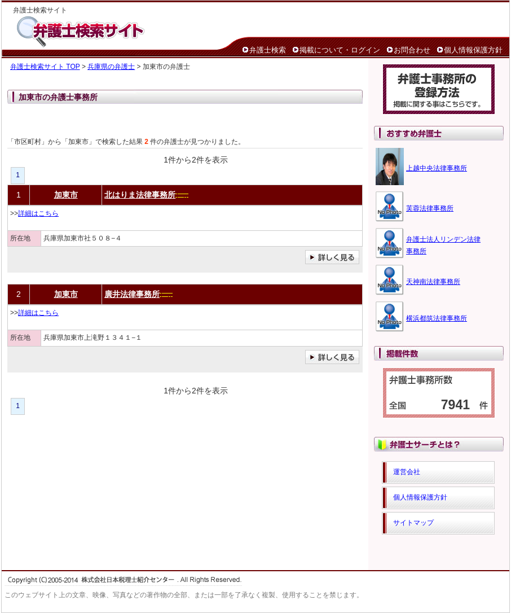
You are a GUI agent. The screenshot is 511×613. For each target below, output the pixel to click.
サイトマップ (413, 523)
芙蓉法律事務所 (429, 208)
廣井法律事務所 (132, 294)
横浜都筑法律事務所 (436, 318)
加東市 (66, 194)
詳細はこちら (38, 213)
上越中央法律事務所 (436, 168)
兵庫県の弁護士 (111, 67)
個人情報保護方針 (473, 50)
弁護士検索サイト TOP (45, 67)
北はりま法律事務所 (139, 194)
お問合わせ (412, 50)
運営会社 (406, 472)
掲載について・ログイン (339, 50)
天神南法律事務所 (433, 282)
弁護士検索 (267, 50)
